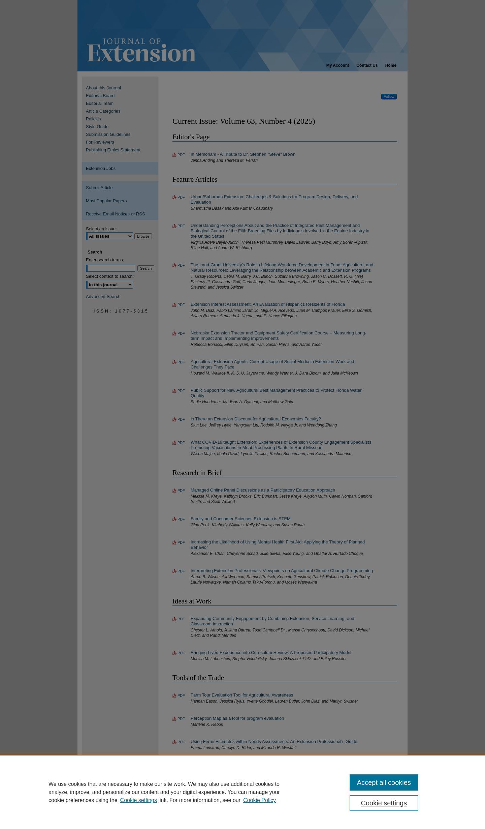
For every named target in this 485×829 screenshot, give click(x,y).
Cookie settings (138, 800)
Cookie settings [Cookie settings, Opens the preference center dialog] (384, 803)
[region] (242, 792)
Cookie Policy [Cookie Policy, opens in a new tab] (259, 800)
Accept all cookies (384, 782)
